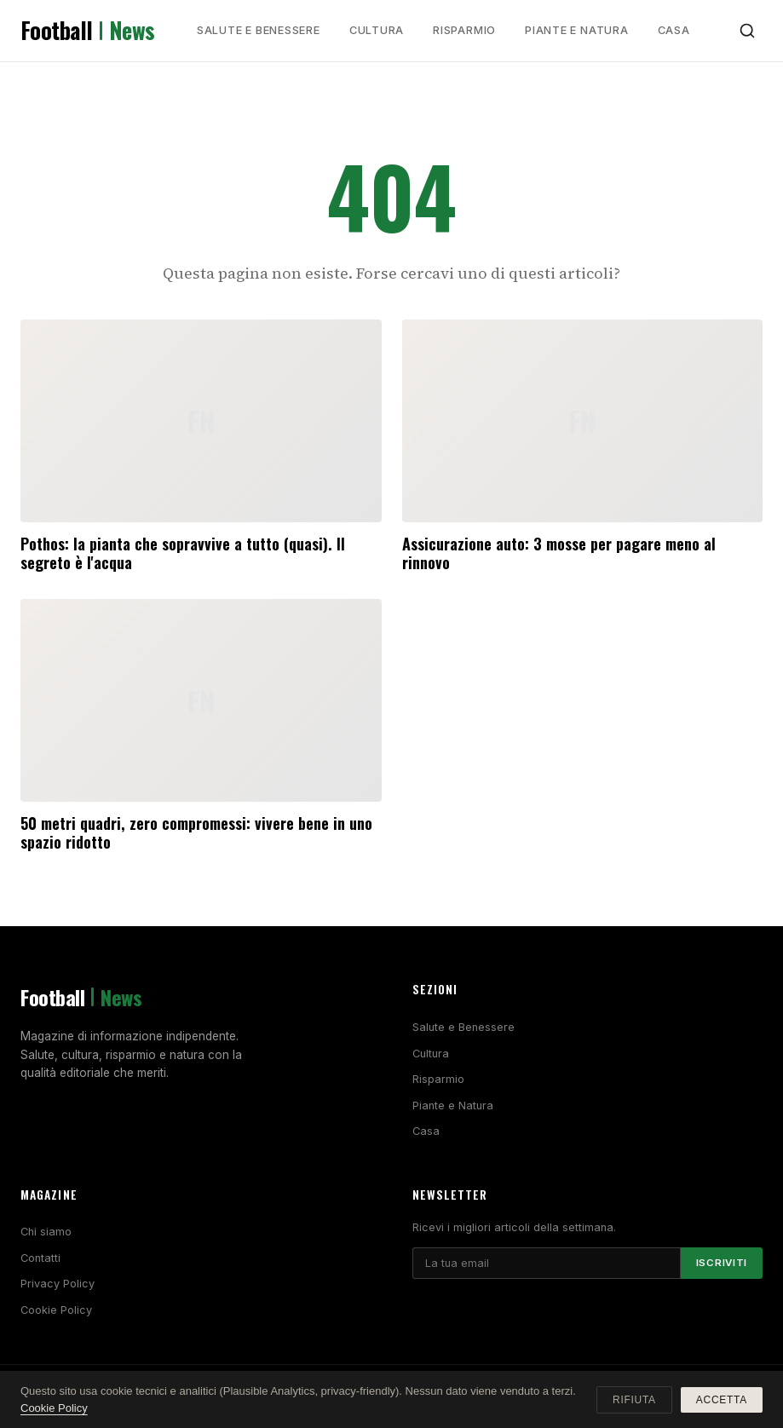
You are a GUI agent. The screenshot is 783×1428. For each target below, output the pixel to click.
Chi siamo (46, 1231)
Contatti (40, 1258)
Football (87, 31)
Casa (674, 30)
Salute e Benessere (258, 30)
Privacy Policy (57, 1283)
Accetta (721, 1400)
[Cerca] (747, 30)
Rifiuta (634, 1400)
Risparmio (464, 30)
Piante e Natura (577, 30)
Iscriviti (721, 1263)
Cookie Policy (56, 1310)
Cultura (376, 30)
